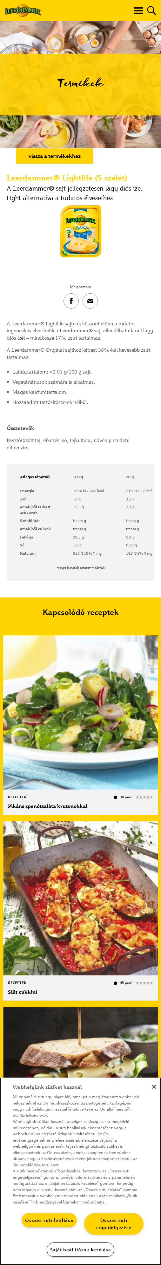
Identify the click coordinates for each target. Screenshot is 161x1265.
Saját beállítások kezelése (80, 1250)
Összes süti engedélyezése (113, 1223)
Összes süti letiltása (49, 1220)
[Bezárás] (154, 1087)
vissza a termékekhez (55, 156)
